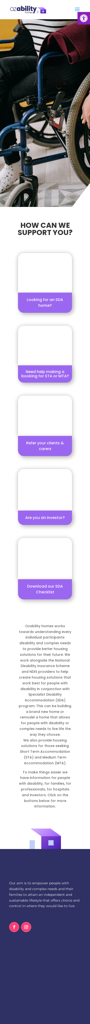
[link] (84, 18)
